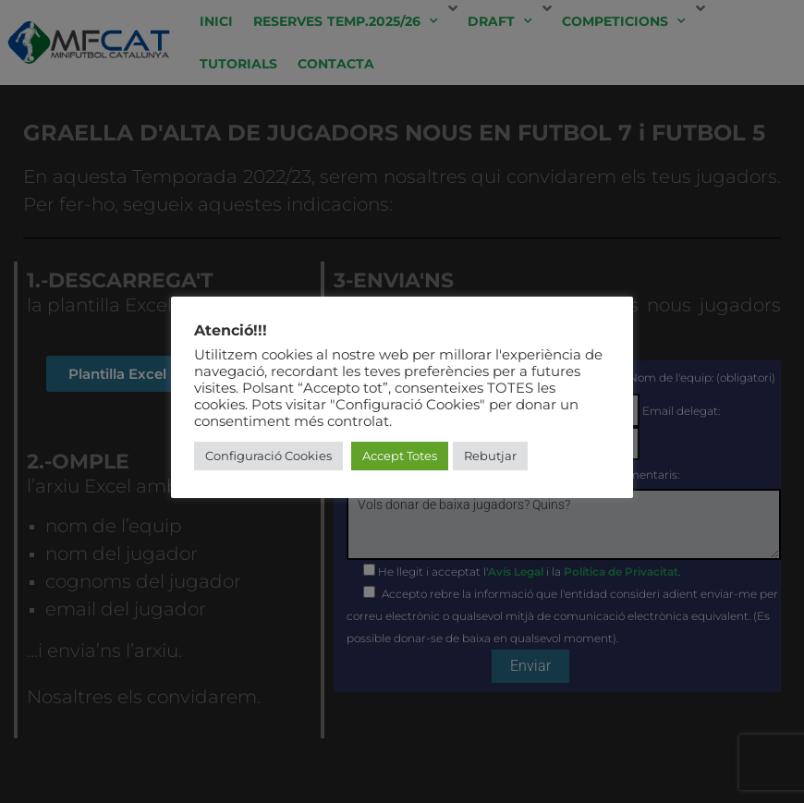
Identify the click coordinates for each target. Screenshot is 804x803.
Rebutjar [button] (490, 455)
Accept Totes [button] (399, 455)
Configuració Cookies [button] (268, 455)
